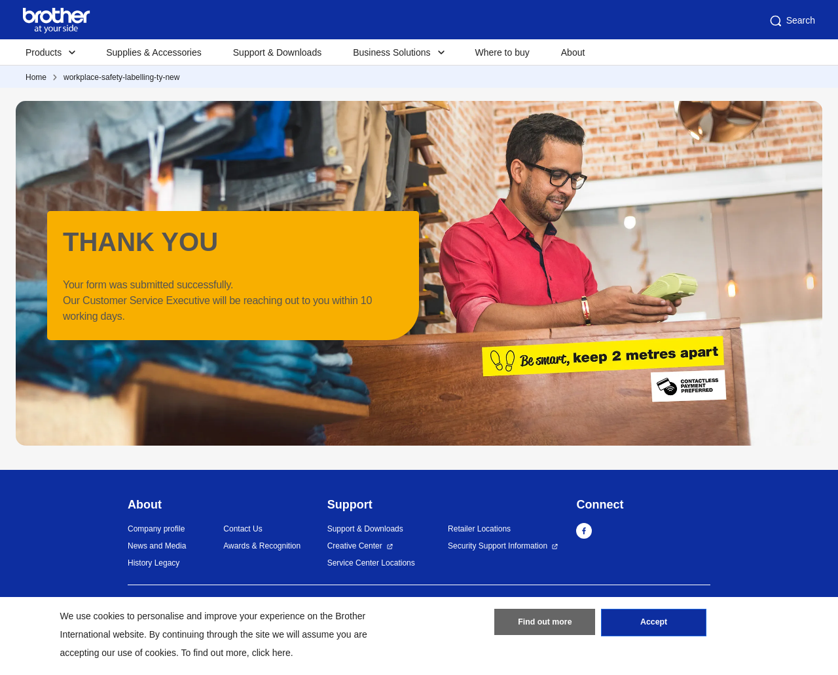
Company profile (156, 528)
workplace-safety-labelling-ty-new (121, 77)
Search (791, 21)
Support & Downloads (277, 52)
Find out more (545, 624)
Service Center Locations (371, 563)
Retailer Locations (479, 528)
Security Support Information (497, 545)
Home (36, 77)
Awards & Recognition (262, 545)
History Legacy (153, 563)
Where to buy (502, 52)
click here (271, 652)
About (573, 52)
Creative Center (354, 545)
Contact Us (242, 528)
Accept (654, 624)
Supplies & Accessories (154, 52)
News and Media (157, 545)
